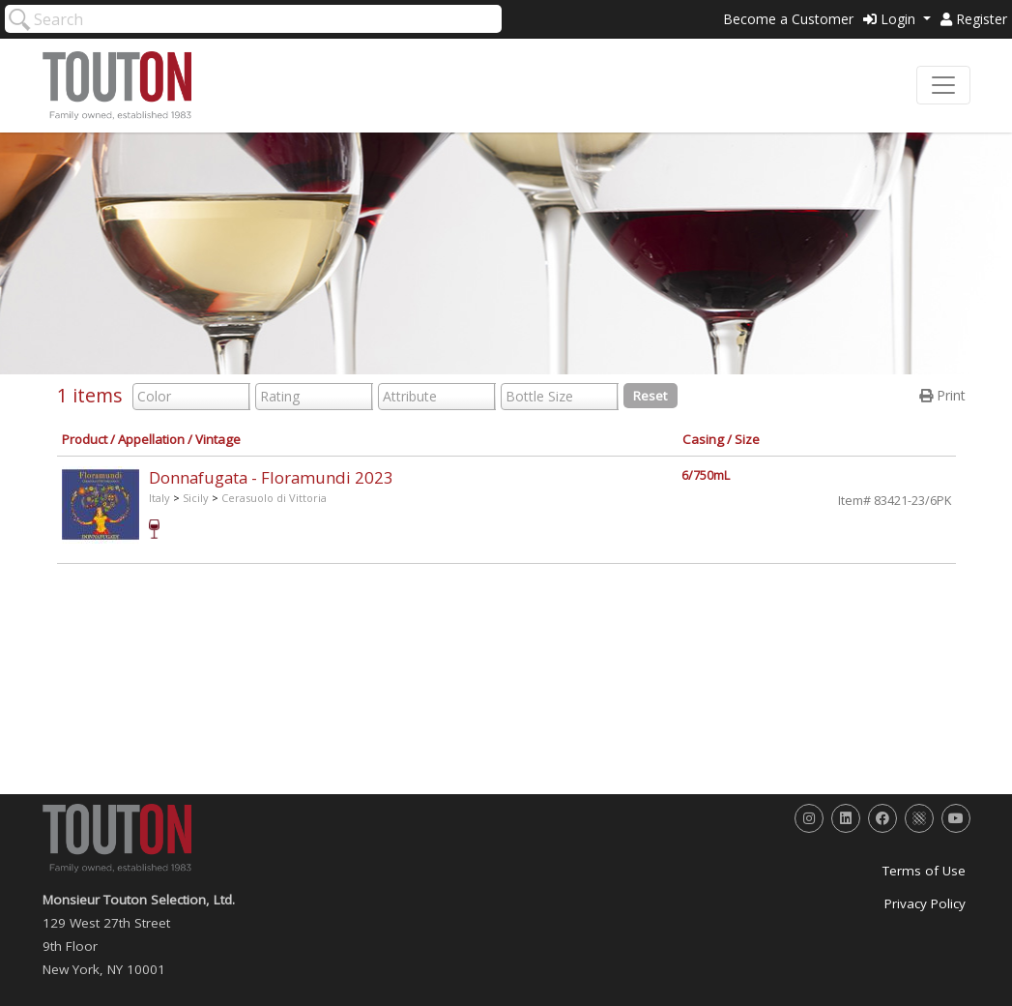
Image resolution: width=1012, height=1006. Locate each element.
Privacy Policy (925, 903)
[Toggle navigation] (943, 85)
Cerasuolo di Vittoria (274, 497)
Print (942, 395)
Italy (159, 497)
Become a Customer (788, 19)
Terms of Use (924, 870)
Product (84, 439)
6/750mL (705, 475)
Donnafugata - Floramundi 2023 (271, 477)
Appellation (151, 439)
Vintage (218, 439)
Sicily (196, 497)
